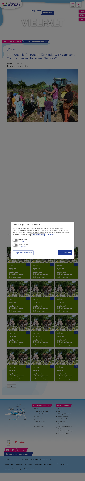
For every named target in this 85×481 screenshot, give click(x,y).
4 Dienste (22, 246)
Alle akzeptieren (65, 253)
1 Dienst (21, 241)
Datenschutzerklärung (38, 235)
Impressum (50, 235)
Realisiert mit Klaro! (67, 257)
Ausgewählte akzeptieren (23, 253)
